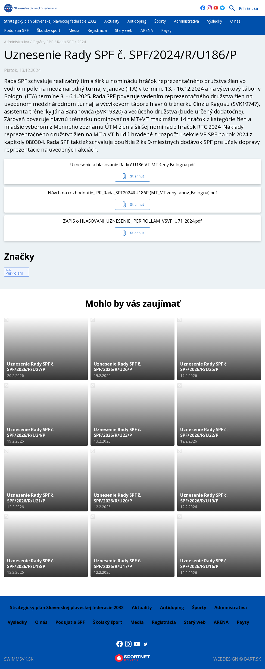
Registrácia (97, 30)
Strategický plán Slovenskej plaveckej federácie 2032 (50, 21)
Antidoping (136, 21)
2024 (81, 41)
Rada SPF (65, 41)
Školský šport (48, 30)
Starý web (123, 30)
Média (73, 30)
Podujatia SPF (16, 30)
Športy (160, 21)
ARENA (147, 30)
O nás (235, 21)
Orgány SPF (43, 41)
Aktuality (111, 21)
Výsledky (214, 21)
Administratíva (186, 21)
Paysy (166, 30)
